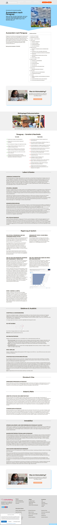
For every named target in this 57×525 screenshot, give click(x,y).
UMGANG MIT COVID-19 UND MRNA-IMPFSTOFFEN (39, 51)
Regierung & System (33, 47)
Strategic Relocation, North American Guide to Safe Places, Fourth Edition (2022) (21, 370)
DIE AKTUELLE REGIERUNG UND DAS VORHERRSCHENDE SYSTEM (40, 49)
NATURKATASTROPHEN (35, 63)
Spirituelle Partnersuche (31, 510)
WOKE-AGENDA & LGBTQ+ (36, 57)
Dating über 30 (43, 515)
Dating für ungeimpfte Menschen (20, 510)
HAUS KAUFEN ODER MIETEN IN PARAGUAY (38, 80)
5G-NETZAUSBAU (34, 62)
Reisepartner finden (44, 510)
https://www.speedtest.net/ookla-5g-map (16, 332)
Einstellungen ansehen (17, 521)
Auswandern (36, 1)
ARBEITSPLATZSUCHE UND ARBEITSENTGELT (38, 72)
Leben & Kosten (32, 40)
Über (19, 3)
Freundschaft (28, 1)
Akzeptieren (4, 521)
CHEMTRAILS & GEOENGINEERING (37, 60)
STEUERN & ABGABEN (35, 43)
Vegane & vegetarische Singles (32, 513)
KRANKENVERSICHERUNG (36, 44)
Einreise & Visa (32, 67)
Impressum (14, 523)
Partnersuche (20, 1)
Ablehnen (10, 521)
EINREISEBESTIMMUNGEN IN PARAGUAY (37, 69)
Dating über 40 (30, 515)
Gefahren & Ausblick (33, 59)
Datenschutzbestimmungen (9, 523)
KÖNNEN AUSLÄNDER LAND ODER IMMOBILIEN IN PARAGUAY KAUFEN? (41, 77)
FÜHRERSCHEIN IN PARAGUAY (36, 73)
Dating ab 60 (43, 513)
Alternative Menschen (44, 517)
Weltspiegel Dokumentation (34, 37)
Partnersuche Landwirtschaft (45, 512)
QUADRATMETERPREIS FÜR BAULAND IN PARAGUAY (39, 78)
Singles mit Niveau (31, 512)
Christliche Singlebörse (31, 517)
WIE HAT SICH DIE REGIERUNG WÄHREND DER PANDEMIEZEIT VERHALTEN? (41, 53)
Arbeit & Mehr (32, 70)
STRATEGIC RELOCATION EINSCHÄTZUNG (38, 66)
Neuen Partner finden (19, 512)
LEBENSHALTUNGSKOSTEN (36, 41)
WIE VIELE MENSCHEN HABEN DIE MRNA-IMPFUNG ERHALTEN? (39, 56)
